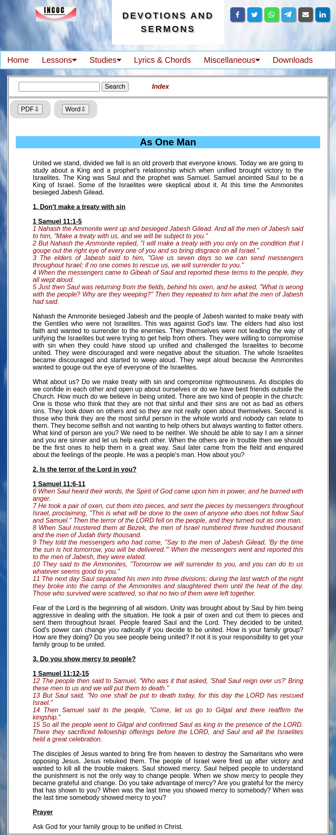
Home (18, 60)
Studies (105, 60)
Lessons (59, 60)
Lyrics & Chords (162, 60)
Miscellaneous (232, 60)
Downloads (293, 60)
